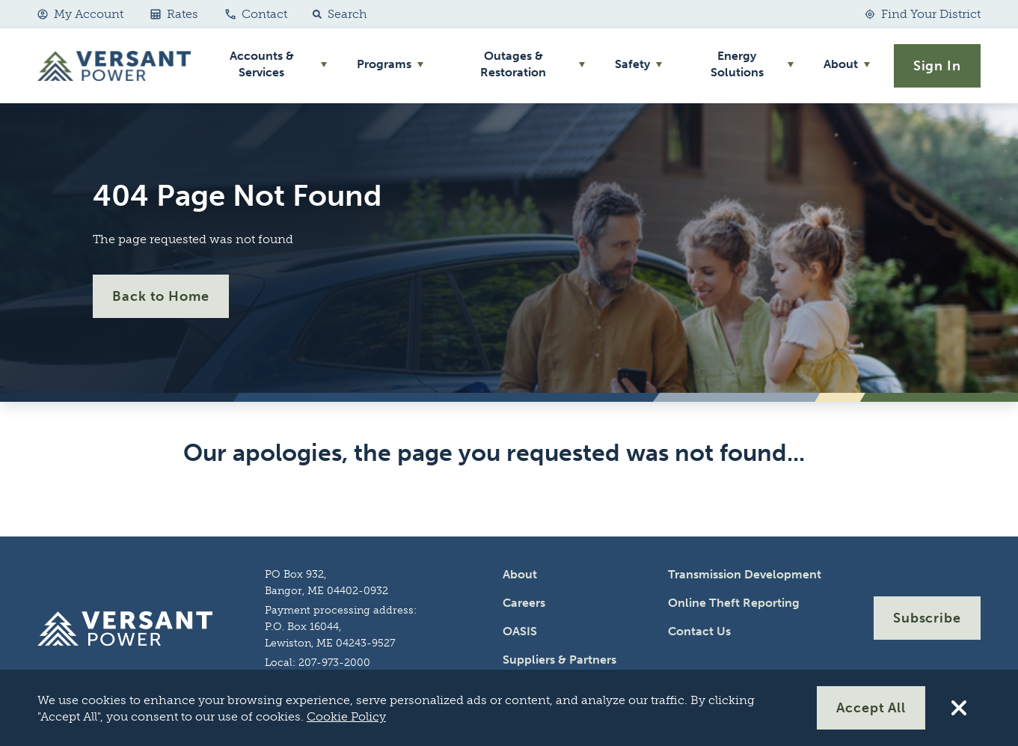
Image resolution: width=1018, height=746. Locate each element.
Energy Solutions (737, 64)
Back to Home (160, 296)
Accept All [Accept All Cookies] (871, 708)
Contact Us (699, 631)
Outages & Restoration (513, 64)
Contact (256, 14)
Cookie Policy (346, 716)
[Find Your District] (923, 14)
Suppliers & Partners (559, 659)
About (841, 64)
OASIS (520, 631)
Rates (174, 14)
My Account (80, 14)
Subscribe (927, 618)
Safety (632, 64)
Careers (524, 603)
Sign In (937, 66)
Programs (384, 64)
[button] (336, 14)
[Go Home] (114, 66)
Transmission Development (744, 574)
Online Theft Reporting (734, 603)
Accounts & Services (262, 64)
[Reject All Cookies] (959, 708)
